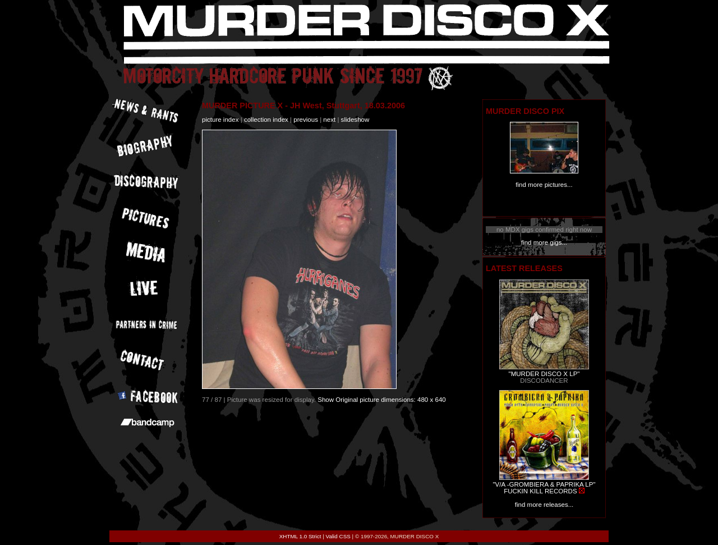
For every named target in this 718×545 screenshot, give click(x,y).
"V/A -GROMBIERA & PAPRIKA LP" (544, 484)
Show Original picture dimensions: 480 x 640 (381, 399)
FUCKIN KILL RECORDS (540, 491)
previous (305, 119)
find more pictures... (544, 184)
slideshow (355, 119)
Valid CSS (338, 536)
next (329, 119)
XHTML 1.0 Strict (300, 536)
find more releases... (544, 504)
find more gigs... (544, 242)
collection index (266, 119)
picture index (220, 119)
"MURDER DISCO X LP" (544, 373)
